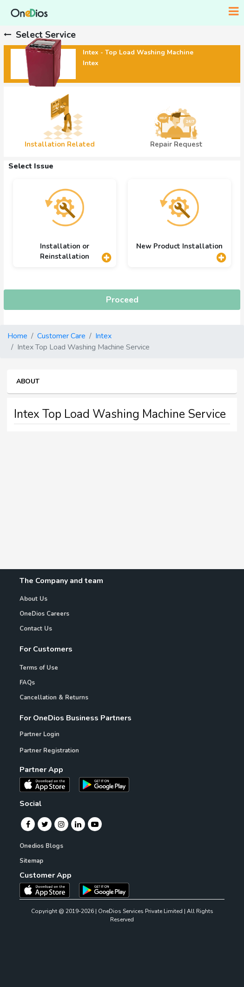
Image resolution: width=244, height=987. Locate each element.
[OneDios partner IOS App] (48, 784)
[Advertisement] (122, 504)
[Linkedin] (78, 824)
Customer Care (61, 336)
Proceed (122, 299)
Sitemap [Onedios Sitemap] (31, 861)
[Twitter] (44, 824)
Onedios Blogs (41, 846)
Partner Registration (49, 750)
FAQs (27, 682)
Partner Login (39, 734)
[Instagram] (61, 824)
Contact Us (36, 628)
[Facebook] (28, 824)
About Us (33, 599)
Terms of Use (39, 668)
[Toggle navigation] (233, 12)
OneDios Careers (44, 614)
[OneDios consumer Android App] (104, 890)
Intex (103, 336)
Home (17, 336)
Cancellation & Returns (54, 697)
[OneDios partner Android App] (104, 784)
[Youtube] (95, 824)
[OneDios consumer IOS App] (48, 890)
